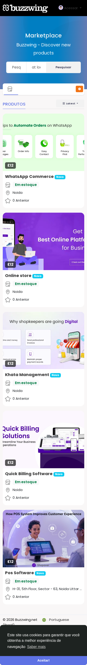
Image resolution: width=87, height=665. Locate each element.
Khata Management (27, 374)
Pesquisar (63, 67)
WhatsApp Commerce (29, 176)
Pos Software (19, 573)
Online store (18, 275)
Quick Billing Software (29, 474)
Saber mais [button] (36, 647)
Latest (69, 103)
